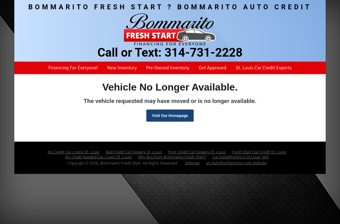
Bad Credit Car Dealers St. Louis (134, 152)
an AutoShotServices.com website (236, 163)
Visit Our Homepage (170, 115)
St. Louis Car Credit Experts (264, 68)
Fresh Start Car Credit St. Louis (259, 152)
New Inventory (122, 68)
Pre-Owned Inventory (167, 68)
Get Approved (212, 68)
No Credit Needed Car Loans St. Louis (98, 157)
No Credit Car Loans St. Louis (74, 152)
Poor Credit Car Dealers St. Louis (197, 152)
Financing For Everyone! (73, 68)
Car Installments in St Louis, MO (240, 157)
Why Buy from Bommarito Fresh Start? (172, 157)
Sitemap (192, 163)
